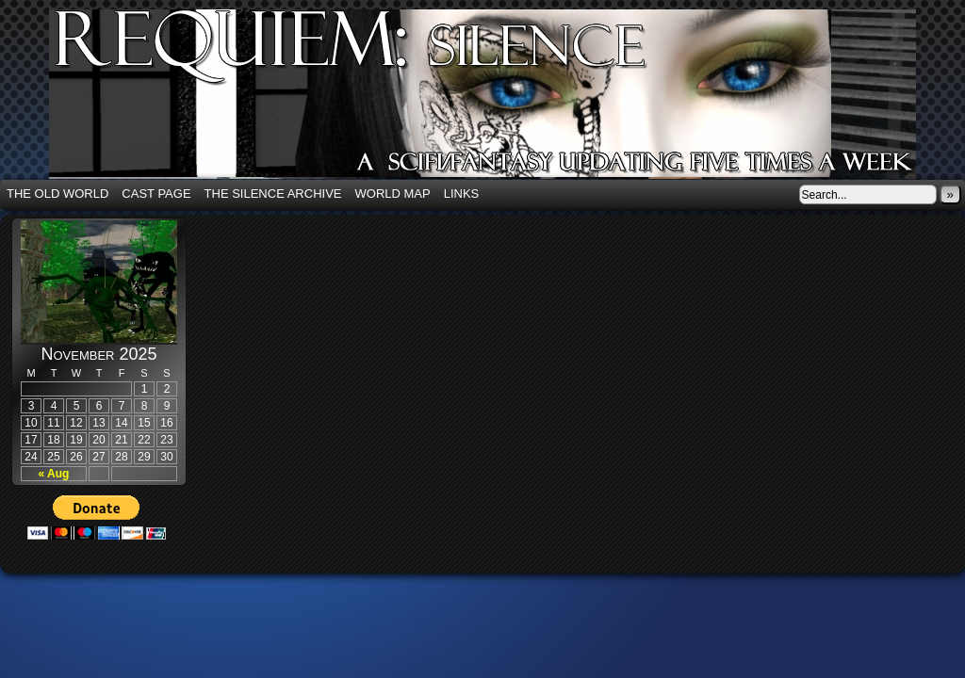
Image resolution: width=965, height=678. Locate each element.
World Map (393, 193)
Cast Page (156, 193)
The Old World (57, 193)
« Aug (54, 473)
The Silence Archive (273, 193)
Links (462, 193)
